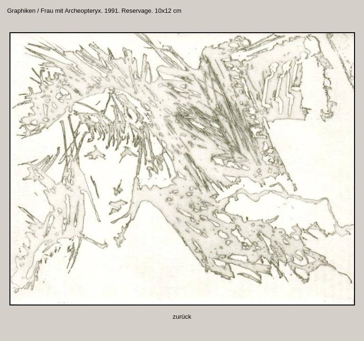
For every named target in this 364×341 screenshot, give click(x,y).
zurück (182, 316)
